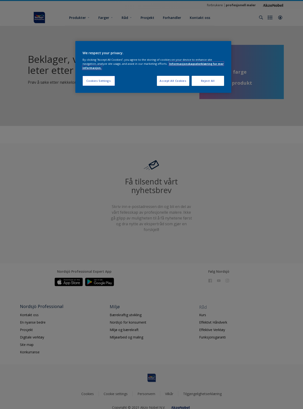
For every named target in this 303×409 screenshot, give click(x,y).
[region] (153, 67)
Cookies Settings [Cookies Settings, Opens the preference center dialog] (98, 81)
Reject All (208, 81)
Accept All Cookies (173, 81)
